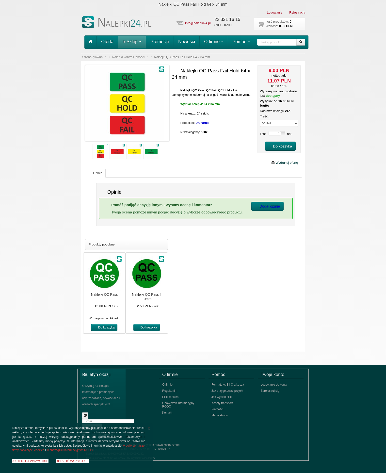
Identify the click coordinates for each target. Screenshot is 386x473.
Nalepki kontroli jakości (128, 57)
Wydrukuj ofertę (284, 162)
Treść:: (265, 116)
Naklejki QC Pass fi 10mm (146, 297)
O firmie (213, 41)
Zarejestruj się (270, 390)
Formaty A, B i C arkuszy (227, 384)
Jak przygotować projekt (227, 390)
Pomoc (241, 41)
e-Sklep (132, 41)
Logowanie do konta (274, 384)
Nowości (186, 41)
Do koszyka (280, 146)
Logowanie (274, 12)
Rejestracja (297, 12)
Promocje (159, 41)
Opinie (97, 173)
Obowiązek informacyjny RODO (178, 404)
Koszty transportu (222, 403)
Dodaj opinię (267, 206)
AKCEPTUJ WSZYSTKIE (30, 461)
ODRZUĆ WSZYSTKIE (72, 461)
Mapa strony (219, 415)
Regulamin (169, 390)
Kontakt (167, 412)
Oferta (107, 41)
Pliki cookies (170, 397)
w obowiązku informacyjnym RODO (70, 450)
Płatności (217, 409)
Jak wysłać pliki (221, 397)
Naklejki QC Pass (104, 294)
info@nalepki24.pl (198, 23)
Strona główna (92, 57)
